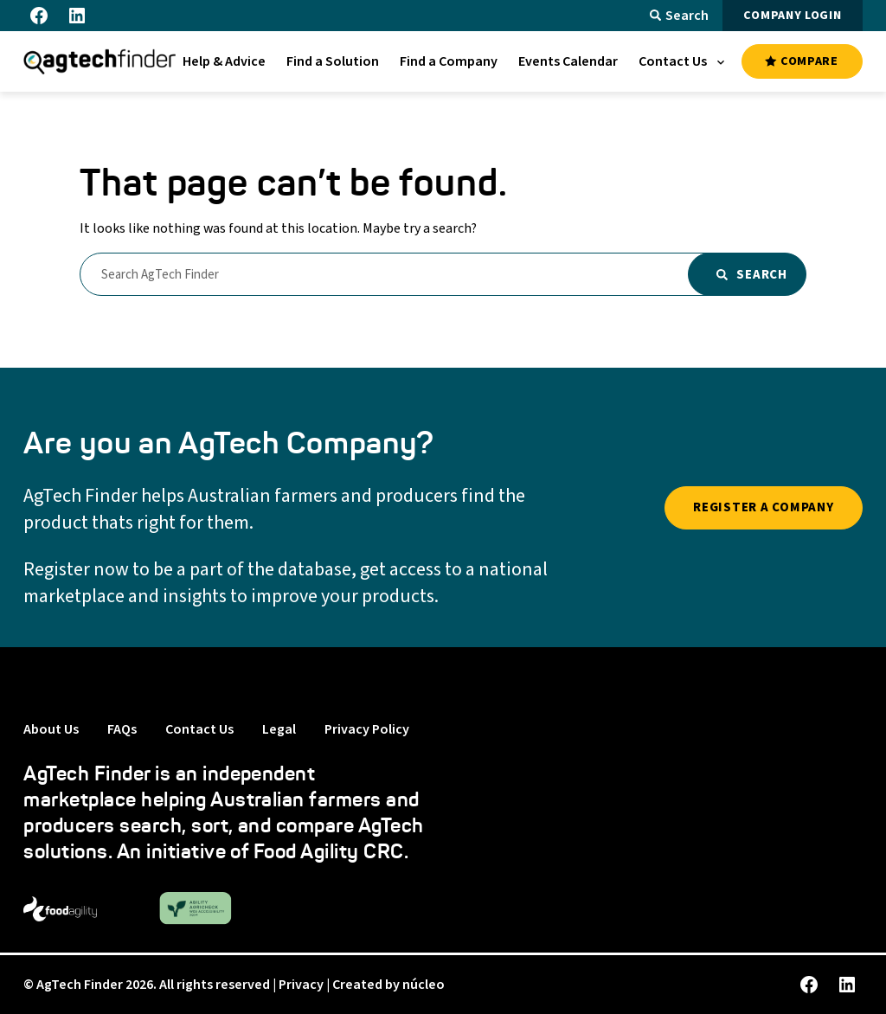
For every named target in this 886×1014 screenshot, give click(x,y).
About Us (51, 729)
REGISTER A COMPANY (763, 507)
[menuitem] (224, 61)
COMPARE (801, 61)
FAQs (122, 729)
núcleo (423, 984)
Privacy (301, 984)
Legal (279, 729)
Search (679, 15)
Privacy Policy (366, 729)
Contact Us (199, 729)
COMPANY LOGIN (792, 15)
